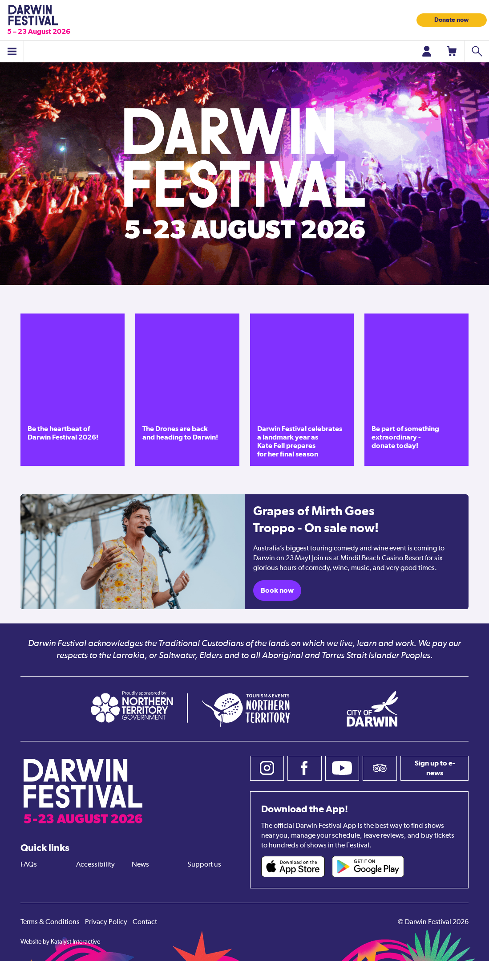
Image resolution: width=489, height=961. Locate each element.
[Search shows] (476, 51)
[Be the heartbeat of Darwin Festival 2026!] (72, 390)
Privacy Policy (106, 922)
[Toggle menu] (12, 51)
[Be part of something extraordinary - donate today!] (416, 390)
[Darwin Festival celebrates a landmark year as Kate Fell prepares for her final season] (302, 390)
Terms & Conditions (50, 922)
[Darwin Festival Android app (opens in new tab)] (368, 866)
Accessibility (95, 864)
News (140, 864)
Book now (277, 590)
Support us (204, 864)
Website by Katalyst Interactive (60, 942)
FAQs (28, 864)
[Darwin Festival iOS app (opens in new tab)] (293, 866)
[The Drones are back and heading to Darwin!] (187, 390)
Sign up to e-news (435, 768)
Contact (145, 922)
